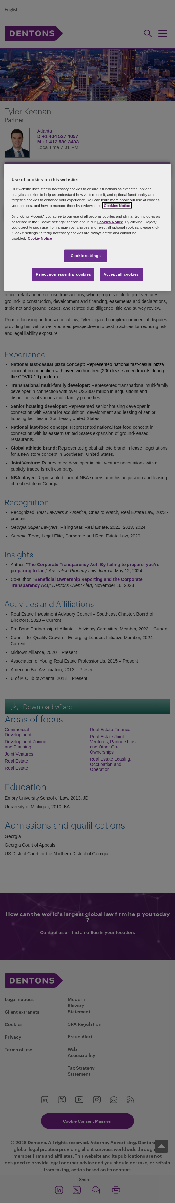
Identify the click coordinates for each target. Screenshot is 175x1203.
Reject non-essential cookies (63, 274)
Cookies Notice (117, 205)
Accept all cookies (121, 274)
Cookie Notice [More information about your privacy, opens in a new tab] (40, 238)
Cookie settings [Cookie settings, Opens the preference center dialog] (86, 256)
